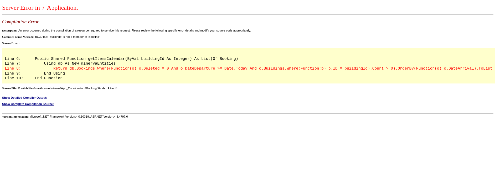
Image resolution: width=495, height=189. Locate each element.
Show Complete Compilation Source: (28, 104)
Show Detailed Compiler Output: (24, 97)
